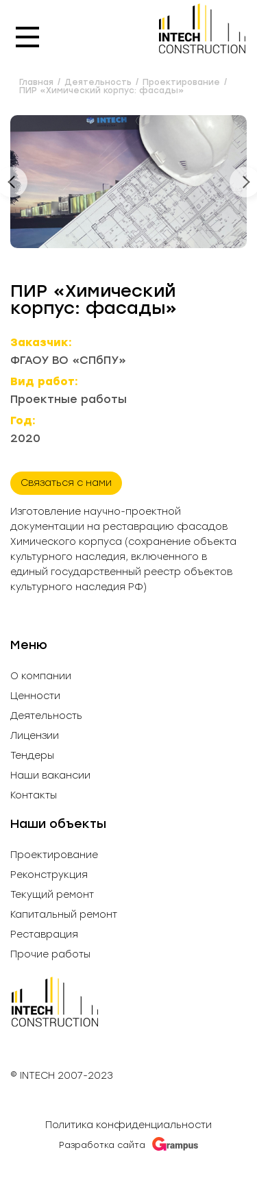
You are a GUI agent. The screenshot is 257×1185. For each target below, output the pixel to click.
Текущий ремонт (52, 895)
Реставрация (44, 935)
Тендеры (32, 756)
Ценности (35, 696)
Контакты (33, 796)
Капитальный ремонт (63, 915)
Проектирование (54, 855)
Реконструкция (49, 875)
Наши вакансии (50, 776)
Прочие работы (50, 955)
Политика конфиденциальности (128, 1125)
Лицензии (34, 736)
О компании (40, 676)
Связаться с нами (66, 483)
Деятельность (46, 716)
